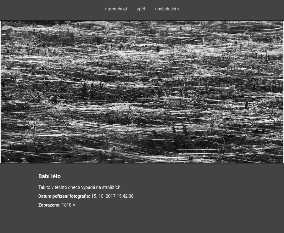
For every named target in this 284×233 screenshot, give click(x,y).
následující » (167, 8)
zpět (141, 8)
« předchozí (116, 8)
